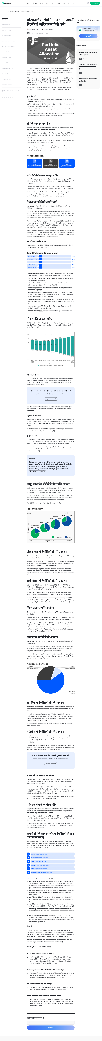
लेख (6, 11)
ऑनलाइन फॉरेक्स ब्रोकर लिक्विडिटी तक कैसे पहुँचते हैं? (88, 54)
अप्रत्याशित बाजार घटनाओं (36, 847)
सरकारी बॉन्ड (58, 651)
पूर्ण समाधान (34, 3)
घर (2, 11)
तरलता (28, 3)
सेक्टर (64, 3)
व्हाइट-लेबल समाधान (50, 3)
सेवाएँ (58, 3)
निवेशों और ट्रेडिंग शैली (35, 87)
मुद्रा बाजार (34, 211)
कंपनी (74, 3)
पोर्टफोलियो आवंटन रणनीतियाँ (34, 323)
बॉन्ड (40, 194)
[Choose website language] (88, 3)
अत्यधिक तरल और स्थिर (48, 285)
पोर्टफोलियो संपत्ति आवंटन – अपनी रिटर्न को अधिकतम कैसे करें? (21, 11)
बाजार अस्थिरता (62, 140)
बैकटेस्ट (49, 917)
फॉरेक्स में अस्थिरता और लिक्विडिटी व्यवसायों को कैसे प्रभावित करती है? (88, 67)
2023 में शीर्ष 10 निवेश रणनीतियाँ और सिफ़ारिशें (88, 80)
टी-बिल (52, 793)
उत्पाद (41, 3)
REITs (41, 311)
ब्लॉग (69, 3)
